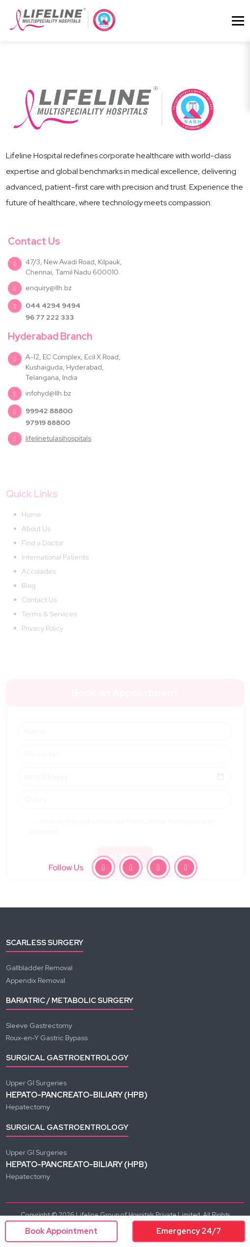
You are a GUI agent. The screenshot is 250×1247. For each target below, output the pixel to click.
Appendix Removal (35, 980)
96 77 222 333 (49, 334)
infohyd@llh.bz (48, 410)
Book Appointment (61, 1231)
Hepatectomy (28, 1106)
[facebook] (103, 869)
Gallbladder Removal (39, 967)
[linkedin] (186, 869)
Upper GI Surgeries (36, 1082)
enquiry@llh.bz (48, 305)
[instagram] (131, 869)
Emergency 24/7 (188, 1231)
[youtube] (158, 869)
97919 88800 (47, 440)
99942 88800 (49, 428)
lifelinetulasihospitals (58, 455)
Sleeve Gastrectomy (39, 1025)
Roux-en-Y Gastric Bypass (47, 1037)
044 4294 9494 (52, 322)
